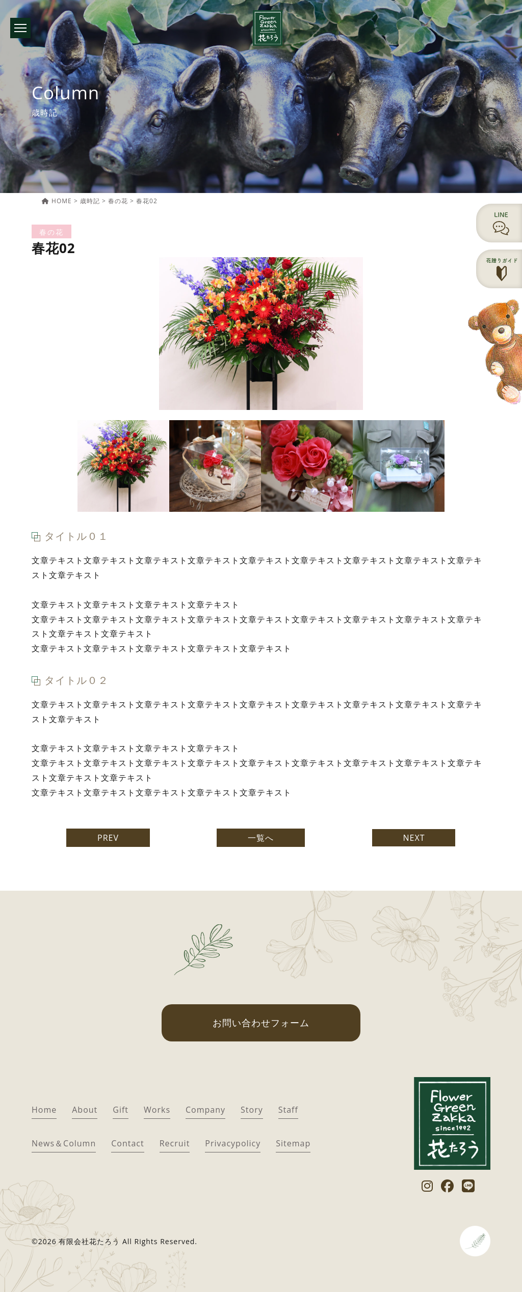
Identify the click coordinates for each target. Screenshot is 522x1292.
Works (157, 1109)
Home (44, 1109)
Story (252, 1109)
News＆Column (64, 1143)
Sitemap (293, 1143)
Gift (120, 1109)
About (84, 1109)
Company (205, 1109)
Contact (127, 1143)
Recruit (175, 1143)
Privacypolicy (232, 1143)
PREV (108, 837)
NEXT (414, 837)
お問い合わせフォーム (261, 1022)
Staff (288, 1109)
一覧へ (261, 837)
